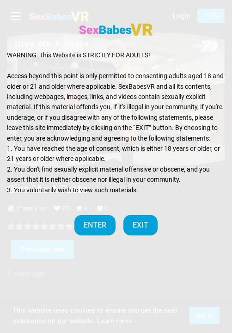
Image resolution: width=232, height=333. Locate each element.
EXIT (140, 225)
